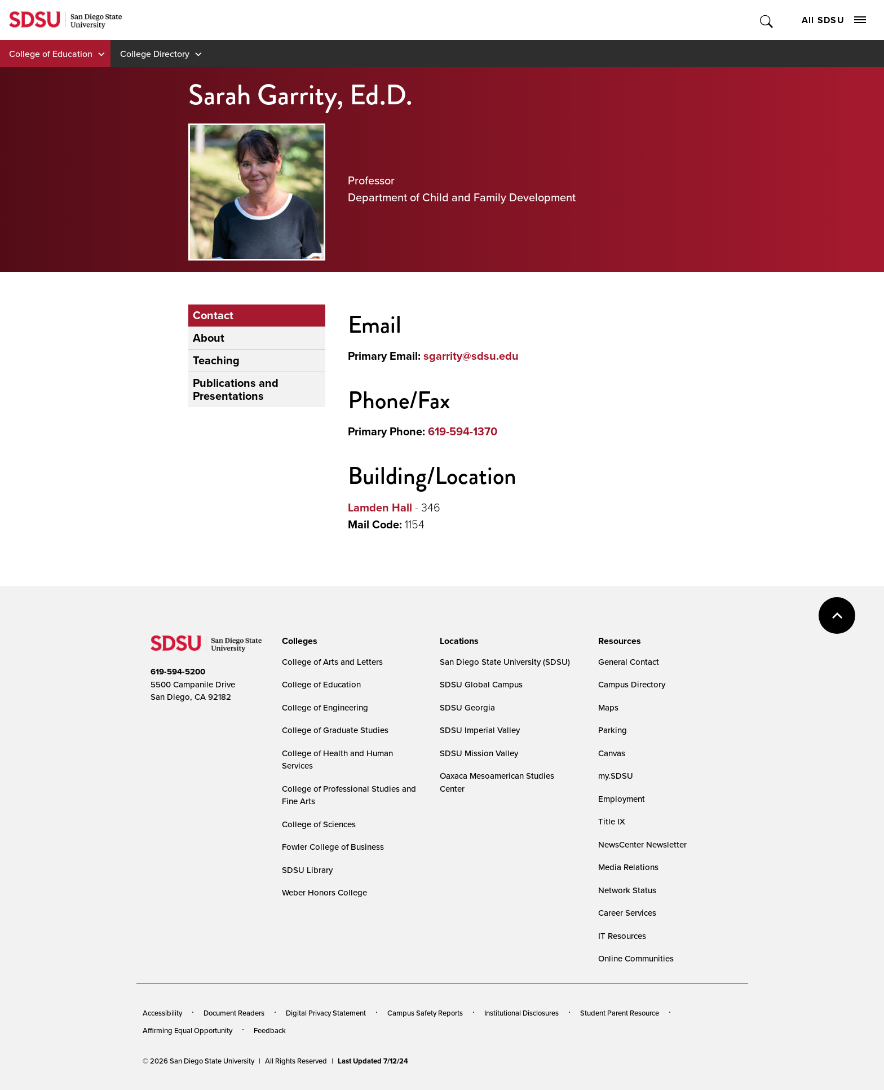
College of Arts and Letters (332, 662)
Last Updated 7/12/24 (373, 1061)
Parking (612, 730)
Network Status (627, 890)
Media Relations (628, 867)
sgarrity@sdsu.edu (471, 355)
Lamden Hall (380, 507)
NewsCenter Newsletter (642, 844)
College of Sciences (319, 824)
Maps (608, 707)
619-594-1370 (462, 431)
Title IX (611, 821)
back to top (837, 615)
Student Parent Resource (619, 1013)
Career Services (627, 913)
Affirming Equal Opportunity (187, 1030)
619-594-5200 (178, 671)
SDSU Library (307, 870)
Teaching (216, 360)
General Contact (628, 662)
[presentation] (298, 641)
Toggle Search (767, 20)
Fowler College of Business (333, 847)
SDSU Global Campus (481, 684)
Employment (621, 799)
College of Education (50, 53)
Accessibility (162, 1013)
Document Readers (234, 1013)
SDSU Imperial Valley (480, 730)
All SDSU (834, 20)
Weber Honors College (324, 892)
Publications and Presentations (236, 389)
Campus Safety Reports (425, 1013)
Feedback (270, 1030)
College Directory (154, 53)
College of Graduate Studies (335, 730)
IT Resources (622, 936)
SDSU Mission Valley (479, 753)
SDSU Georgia (467, 707)
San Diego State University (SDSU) (505, 662)
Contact (213, 315)
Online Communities (636, 958)
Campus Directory (631, 684)
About (208, 337)
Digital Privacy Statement (326, 1013)
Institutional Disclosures (521, 1013)
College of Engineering (325, 707)
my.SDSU (615, 776)
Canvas (611, 753)
